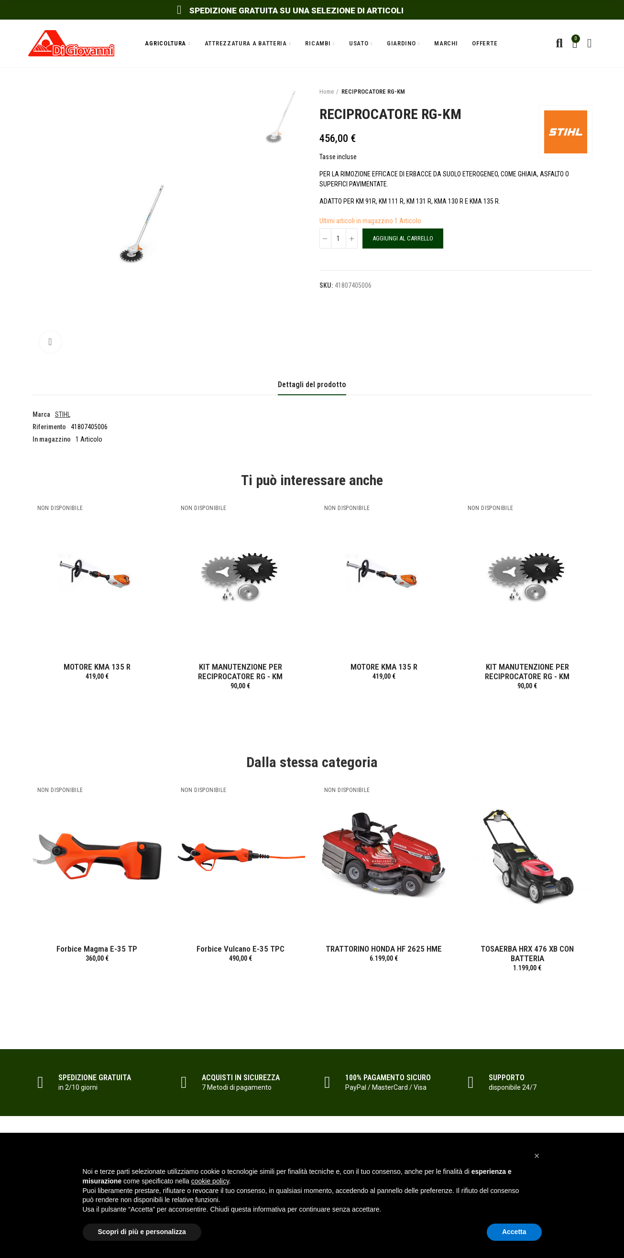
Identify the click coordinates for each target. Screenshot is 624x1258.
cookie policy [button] (210, 1181)
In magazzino (52, 439)
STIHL (62, 414)
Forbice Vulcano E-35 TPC (241, 949)
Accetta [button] (514, 1232)
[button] (537, 1155)
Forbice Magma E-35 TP (96, 949)
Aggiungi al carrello (402, 238)
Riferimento (49, 427)
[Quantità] (338, 238)
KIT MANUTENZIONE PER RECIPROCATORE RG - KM (240, 671)
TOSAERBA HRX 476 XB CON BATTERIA (527, 953)
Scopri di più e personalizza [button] (142, 1232)
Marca (41, 414)
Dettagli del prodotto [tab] (312, 384)
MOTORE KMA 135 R (97, 667)
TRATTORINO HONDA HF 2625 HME (384, 949)
